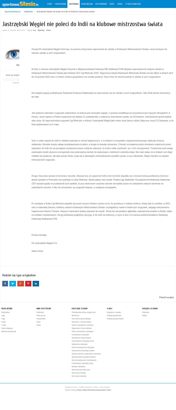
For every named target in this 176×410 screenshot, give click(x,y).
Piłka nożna (60, 4)
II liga (3, 319)
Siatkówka (73, 4)
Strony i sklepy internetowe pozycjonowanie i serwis (94, 390)
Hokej (120, 4)
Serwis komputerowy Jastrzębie (83, 347)
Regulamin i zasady (114, 312)
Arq (34, 30)
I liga (3, 315)
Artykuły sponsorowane (115, 319)
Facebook (145, 312)
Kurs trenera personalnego (81, 319)
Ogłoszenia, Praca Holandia (82, 328)
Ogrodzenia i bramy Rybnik (81, 338)
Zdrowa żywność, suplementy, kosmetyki (86, 354)
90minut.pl (75, 315)
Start (49, 4)
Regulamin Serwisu (71, 387)
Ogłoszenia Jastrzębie (79, 344)
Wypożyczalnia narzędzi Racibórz (84, 357)
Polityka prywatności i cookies (88, 387)
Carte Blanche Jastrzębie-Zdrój (83, 341)
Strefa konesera (133, 4)
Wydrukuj (41, 30)
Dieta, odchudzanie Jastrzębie (82, 331)
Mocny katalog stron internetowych (84, 360)
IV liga (3, 325)
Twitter (144, 315)
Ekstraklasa (5, 312)
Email (48, 30)
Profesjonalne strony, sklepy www (84, 312)
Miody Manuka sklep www (81, 370)
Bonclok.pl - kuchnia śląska (81, 322)
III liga (3, 322)
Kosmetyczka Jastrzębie (80, 335)
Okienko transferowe (8, 331)
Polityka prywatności (114, 315)
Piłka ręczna (87, 4)
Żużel (112, 4)
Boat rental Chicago (79, 373)
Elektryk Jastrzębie (78, 366)
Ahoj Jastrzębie (105, 387)
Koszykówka (101, 4)
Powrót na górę (166, 297)
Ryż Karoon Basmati (79, 376)
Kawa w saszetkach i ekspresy (82, 325)
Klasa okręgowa (7, 328)
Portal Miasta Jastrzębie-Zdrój (82, 363)
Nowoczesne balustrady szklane (83, 351)
